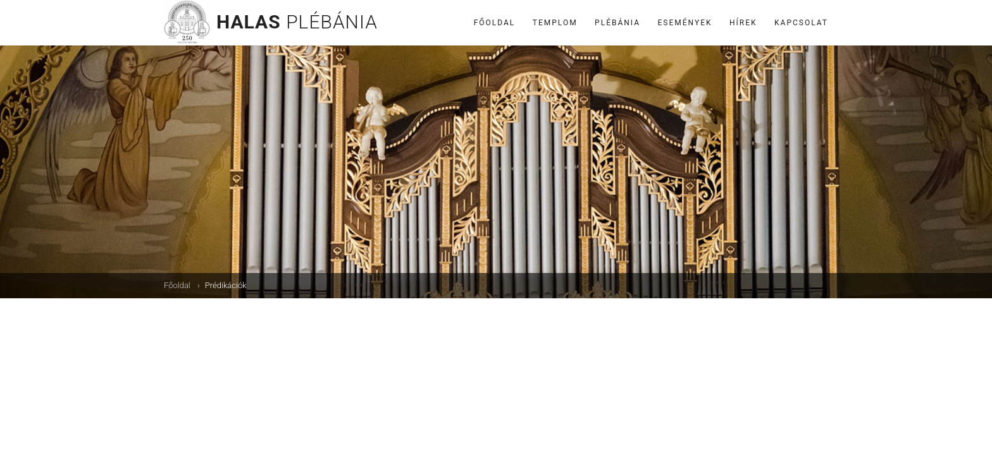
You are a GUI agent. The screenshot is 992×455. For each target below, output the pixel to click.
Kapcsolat (801, 22)
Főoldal (495, 22)
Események (685, 22)
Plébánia (617, 22)
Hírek (743, 22)
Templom (555, 22)
